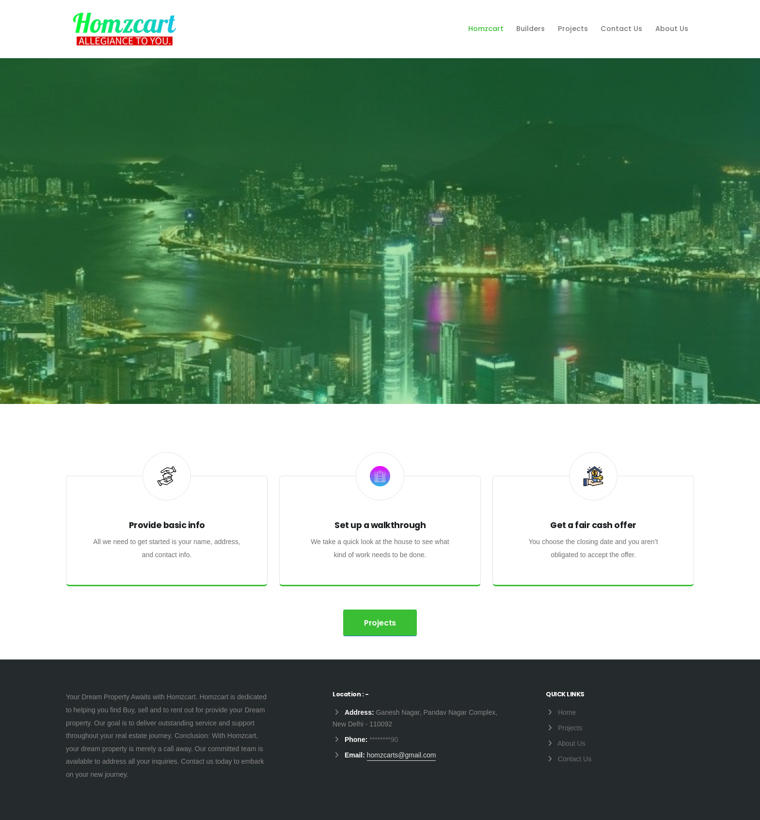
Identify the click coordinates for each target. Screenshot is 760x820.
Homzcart (486, 28)
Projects (573, 28)
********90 (383, 739)
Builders (530, 28)
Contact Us (621, 28)
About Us (671, 28)
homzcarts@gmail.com (401, 755)
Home (567, 712)
